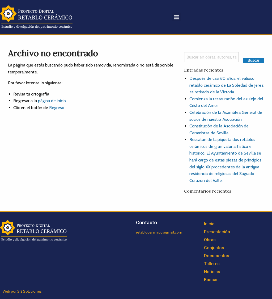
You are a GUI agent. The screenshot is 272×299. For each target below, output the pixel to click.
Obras (210, 239)
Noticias (212, 271)
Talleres (212, 263)
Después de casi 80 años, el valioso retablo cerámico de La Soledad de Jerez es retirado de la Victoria (226, 85)
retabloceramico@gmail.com (159, 232)
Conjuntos (214, 247)
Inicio (209, 223)
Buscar (211, 279)
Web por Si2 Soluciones (22, 291)
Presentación (217, 231)
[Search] (211, 57)
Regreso (56, 107)
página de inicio (52, 100)
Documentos (216, 255)
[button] (176, 17)
